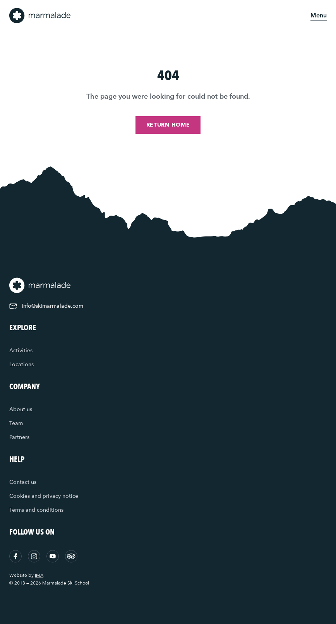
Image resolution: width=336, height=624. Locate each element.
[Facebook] (15, 556)
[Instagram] (34, 556)
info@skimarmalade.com (46, 306)
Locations (21, 364)
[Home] (40, 15)
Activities (21, 350)
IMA (39, 575)
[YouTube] (52, 556)
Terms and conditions (36, 510)
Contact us (22, 482)
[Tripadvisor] (71, 556)
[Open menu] (318, 15)
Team (16, 423)
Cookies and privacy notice (43, 496)
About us (20, 409)
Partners (19, 437)
